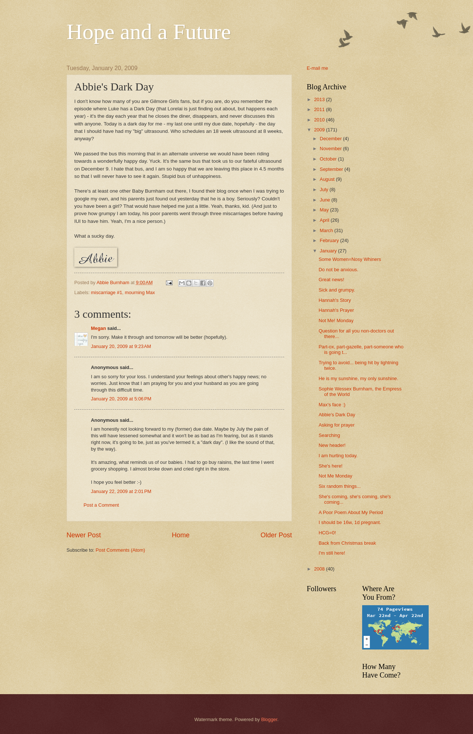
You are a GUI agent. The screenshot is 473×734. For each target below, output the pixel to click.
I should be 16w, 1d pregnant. (350, 522)
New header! (332, 445)
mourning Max (140, 292)
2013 (320, 99)
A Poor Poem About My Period (351, 512)
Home (181, 535)
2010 (320, 120)
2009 (320, 129)
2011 (320, 109)
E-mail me (317, 68)
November (331, 148)
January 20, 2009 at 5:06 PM (121, 399)
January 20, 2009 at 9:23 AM (121, 346)
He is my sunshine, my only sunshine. (358, 378)
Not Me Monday (335, 476)
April (325, 220)
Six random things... (340, 486)
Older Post (276, 535)
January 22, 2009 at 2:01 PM (121, 491)
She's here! (331, 466)
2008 (320, 569)
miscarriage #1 (106, 292)
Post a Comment (101, 505)
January (329, 251)
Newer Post (84, 535)
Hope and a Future (149, 32)
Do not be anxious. (338, 269)
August (328, 179)
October (329, 159)
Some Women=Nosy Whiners (350, 259)
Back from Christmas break (347, 543)
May (325, 210)
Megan (98, 328)
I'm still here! (332, 553)
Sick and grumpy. (337, 290)
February (330, 240)
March (327, 230)
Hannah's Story (335, 300)
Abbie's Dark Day (337, 414)
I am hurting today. (338, 455)
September (332, 169)
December (331, 138)
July (324, 189)
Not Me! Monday (336, 320)
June (325, 200)
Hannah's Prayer (336, 310)
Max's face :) (332, 404)
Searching (329, 435)
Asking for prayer (336, 425)
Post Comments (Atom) (120, 550)
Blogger (269, 719)
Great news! (331, 279)
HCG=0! (327, 532)
